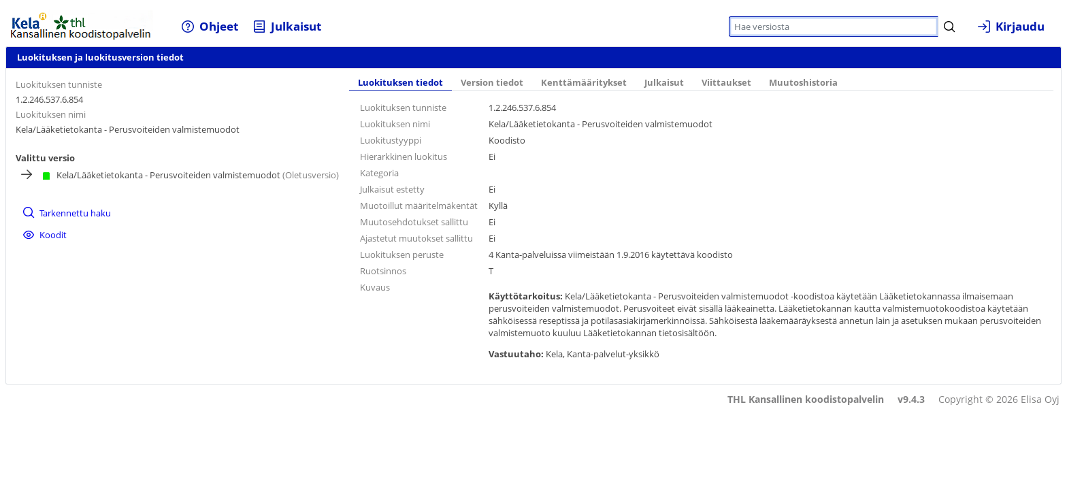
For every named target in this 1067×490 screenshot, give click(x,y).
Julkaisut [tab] (664, 82)
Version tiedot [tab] (492, 82)
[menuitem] (209, 26)
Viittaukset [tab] (726, 82)
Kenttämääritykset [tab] (584, 82)
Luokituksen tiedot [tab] (400, 82)
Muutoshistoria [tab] (803, 82)
